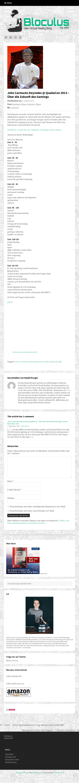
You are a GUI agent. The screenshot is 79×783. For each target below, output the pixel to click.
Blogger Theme (22, 772)
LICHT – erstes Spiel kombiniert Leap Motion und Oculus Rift (32, 725)
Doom (30, 361)
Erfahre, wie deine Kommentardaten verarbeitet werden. (38, 521)
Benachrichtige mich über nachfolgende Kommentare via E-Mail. (38, 506)
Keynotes (38, 361)
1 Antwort (15, 107)
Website (10, 498)
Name (10, 481)
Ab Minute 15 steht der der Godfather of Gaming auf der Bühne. (34, 130)
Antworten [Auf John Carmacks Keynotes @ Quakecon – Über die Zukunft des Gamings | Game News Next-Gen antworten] (25, 426)
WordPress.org (10, 762)
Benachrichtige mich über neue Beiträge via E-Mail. (32, 511)
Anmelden (9, 754)
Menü (8, 3)
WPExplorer (37, 772)
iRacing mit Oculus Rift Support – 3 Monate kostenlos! (50, 730)
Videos (38, 104)
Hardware (16, 104)
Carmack (23, 361)
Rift (60, 361)
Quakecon (53, 361)
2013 (17, 361)
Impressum (8, 738)
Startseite (31, 104)
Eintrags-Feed (10, 757)
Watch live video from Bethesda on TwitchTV (25, 352)
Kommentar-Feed (12, 760)
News (24, 104)
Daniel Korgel (15, 638)
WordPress (58, 772)
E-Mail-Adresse (14, 489)
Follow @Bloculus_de (15, 683)
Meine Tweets (12, 660)
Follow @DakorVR (13, 676)
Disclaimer (8, 736)
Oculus (45, 361)
